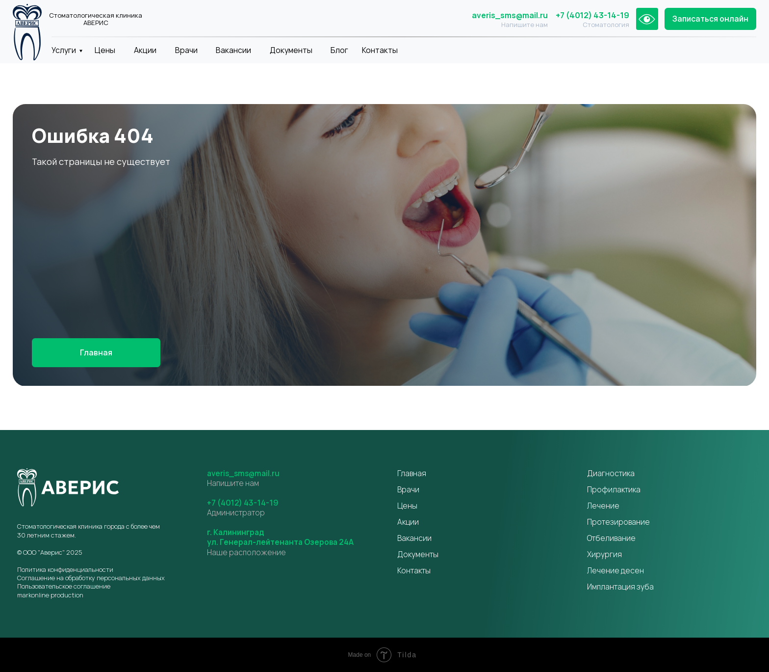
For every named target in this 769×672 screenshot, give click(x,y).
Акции (145, 50)
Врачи (186, 50)
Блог (339, 50)
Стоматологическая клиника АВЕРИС (95, 19)
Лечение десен (615, 570)
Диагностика (611, 473)
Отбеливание (611, 538)
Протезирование (618, 521)
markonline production (50, 595)
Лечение (603, 505)
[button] (710, 19)
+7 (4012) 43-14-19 (592, 15)
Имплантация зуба (620, 586)
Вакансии (233, 50)
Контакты (380, 50)
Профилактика (614, 489)
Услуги (63, 50)
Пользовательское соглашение (63, 586)
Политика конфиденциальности (65, 569)
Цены (105, 50)
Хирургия (604, 554)
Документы (291, 50)
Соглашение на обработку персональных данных (91, 577)
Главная (411, 473)
